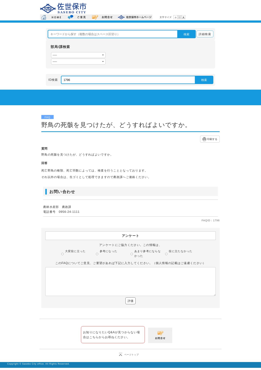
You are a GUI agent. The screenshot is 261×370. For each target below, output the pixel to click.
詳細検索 (203, 34)
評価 (130, 300)
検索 (186, 34)
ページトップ (131, 354)
